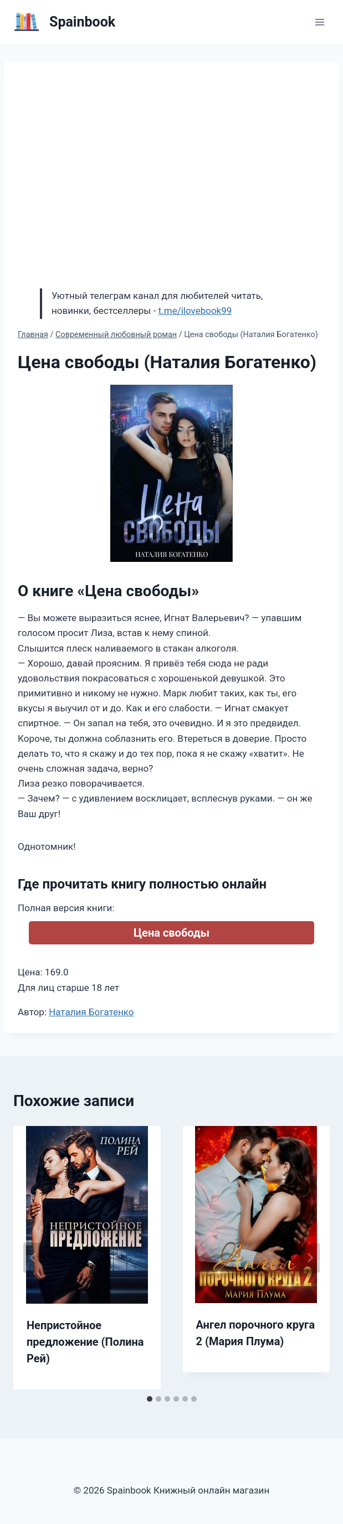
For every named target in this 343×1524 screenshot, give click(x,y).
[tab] (149, 1399)
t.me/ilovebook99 (195, 310)
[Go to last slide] (33, 1258)
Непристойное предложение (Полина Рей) (85, 1342)
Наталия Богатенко (91, 1011)
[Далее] (310, 1258)
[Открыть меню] (319, 21)
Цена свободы (171, 932)
